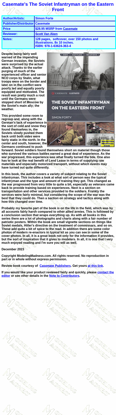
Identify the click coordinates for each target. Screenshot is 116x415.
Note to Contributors (64, 275)
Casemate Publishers (55, 265)
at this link (95, 265)
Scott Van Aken (46, 34)
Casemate (70, 28)
